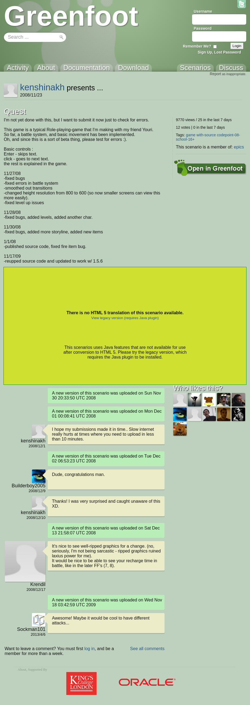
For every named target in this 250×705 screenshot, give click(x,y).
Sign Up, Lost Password (219, 52)
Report (215, 74)
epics (239, 147)
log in (89, 648)
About (22, 669)
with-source (206, 135)
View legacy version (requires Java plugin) (125, 318)
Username (203, 11)
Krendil (37, 584)
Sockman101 (31, 629)
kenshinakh (42, 87)
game (190, 135)
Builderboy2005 (28, 485)
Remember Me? (197, 46)
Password (203, 28)
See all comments (147, 648)
